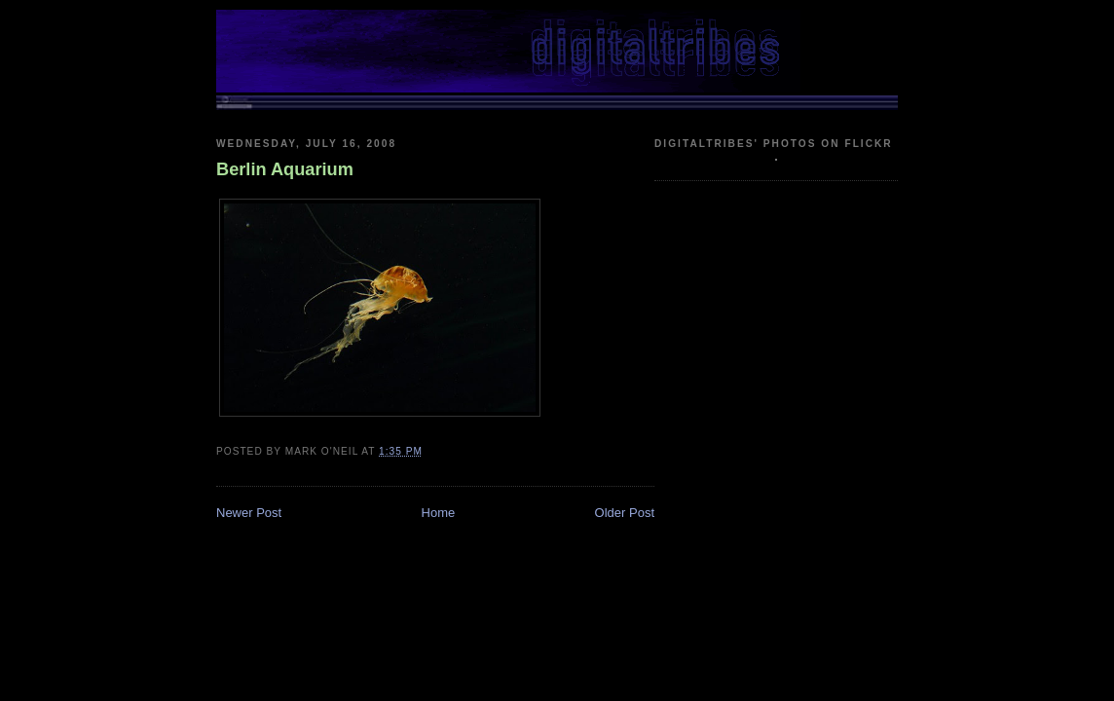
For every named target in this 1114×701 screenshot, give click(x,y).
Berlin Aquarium (284, 169)
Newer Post (248, 512)
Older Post (624, 512)
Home (439, 512)
